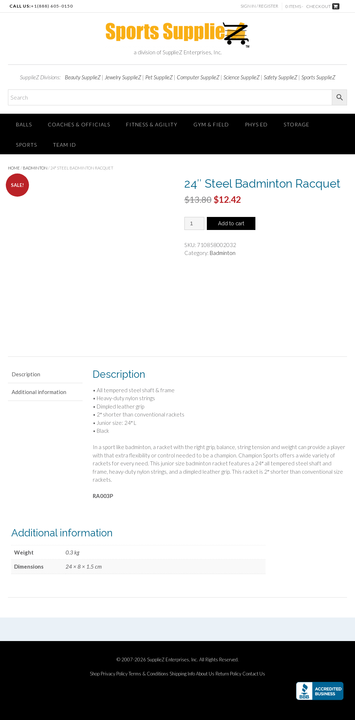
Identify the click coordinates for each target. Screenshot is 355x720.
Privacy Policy (114, 673)
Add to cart (231, 223)
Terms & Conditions (148, 673)
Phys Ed (256, 124)
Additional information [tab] (39, 392)
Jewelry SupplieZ (123, 77)
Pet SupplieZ (159, 77)
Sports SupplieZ (318, 77)
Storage (296, 124)
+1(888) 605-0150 (52, 6)
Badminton (35, 168)
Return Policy (228, 673)
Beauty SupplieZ (83, 77)
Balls (24, 124)
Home (14, 168)
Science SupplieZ (242, 77)
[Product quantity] (194, 223)
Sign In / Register (259, 6)
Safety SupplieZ (280, 77)
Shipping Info (182, 673)
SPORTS (26, 145)
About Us (205, 673)
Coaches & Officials (79, 124)
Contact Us (253, 673)
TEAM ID (64, 145)
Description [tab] (26, 374)
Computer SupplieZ (198, 77)
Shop (95, 673)
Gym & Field (211, 124)
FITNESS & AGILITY (152, 124)
